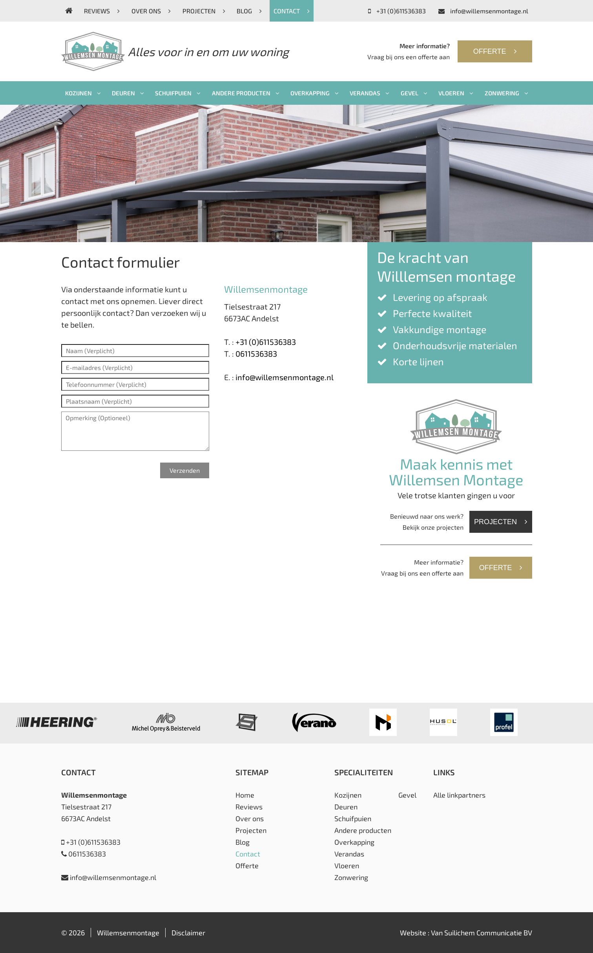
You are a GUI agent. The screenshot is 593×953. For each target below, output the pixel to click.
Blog (249, 11)
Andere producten (245, 93)
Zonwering (506, 93)
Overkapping (314, 93)
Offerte (494, 51)
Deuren (128, 93)
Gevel (414, 93)
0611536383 (256, 353)
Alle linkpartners (459, 795)
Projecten (203, 11)
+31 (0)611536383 (397, 11)
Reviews (102, 11)
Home (244, 795)
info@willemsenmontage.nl (483, 11)
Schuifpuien (178, 93)
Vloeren (455, 93)
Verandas (369, 93)
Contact (292, 11)
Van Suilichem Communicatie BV (481, 932)
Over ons (151, 11)
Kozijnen (83, 93)
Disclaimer (188, 932)
